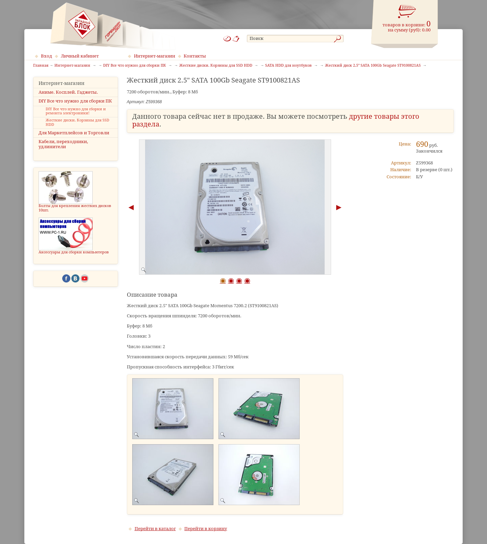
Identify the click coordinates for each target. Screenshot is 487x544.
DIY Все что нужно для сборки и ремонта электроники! (76, 111)
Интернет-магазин (154, 56)
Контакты (195, 56)
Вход (46, 56)
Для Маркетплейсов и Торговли (74, 132)
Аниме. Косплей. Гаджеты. (68, 92)
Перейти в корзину (205, 528)
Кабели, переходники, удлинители (63, 144)
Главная (40, 66)
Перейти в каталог (155, 528)
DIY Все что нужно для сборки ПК (75, 101)
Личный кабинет (80, 56)
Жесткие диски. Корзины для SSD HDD (77, 122)
